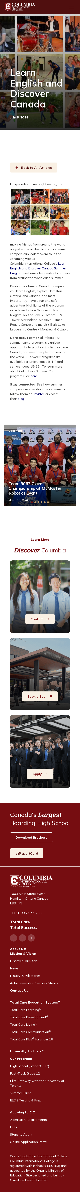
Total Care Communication (30, 1031)
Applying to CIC (22, 1112)
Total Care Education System (35, 1002)
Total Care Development (29, 1017)
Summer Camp (21, 1093)
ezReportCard (26, 853)
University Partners (27, 1051)
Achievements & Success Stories (34, 983)
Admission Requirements (28, 1120)
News (14, 968)
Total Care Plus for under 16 (31, 1039)
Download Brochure (31, 837)
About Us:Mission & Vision (23, 951)
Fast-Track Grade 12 (25, 1073)
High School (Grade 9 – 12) (29, 1066)
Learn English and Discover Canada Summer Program (38, 268)
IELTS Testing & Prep (25, 1100)
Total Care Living (23, 1024)
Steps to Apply (21, 1134)
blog (21, 399)
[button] (32, 502)
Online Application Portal (28, 1142)
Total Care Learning (25, 1009)
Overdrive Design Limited (28, 1180)
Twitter (38, 394)
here (33, 376)
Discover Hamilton (23, 961)
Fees (13, 1127)
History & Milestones (25, 976)
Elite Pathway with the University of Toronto (37, 1083)
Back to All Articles (33, 168)
